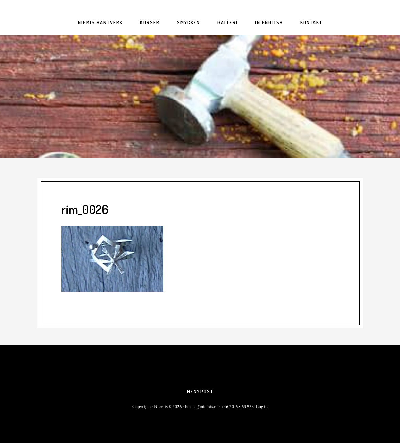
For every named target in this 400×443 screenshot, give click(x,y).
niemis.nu (200, 96)
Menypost (200, 391)
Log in (262, 407)
